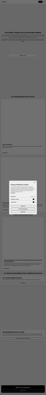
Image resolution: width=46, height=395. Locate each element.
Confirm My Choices (23, 208)
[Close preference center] (34, 182)
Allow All (23, 206)
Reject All (23, 211)
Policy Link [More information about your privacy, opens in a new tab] (13, 192)
